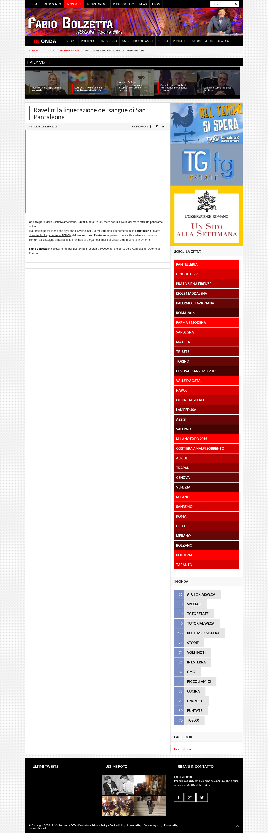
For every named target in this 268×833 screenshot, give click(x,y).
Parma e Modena (191, 322)
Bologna (184, 555)
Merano (183, 536)
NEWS (143, 4)
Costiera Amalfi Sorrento (200, 448)
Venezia (183, 487)
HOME (34, 4)
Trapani (183, 468)
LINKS (156, 4)
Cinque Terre (188, 274)
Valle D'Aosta (188, 381)
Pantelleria (187, 264)
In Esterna (109, 41)
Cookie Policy (117, 825)
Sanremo (184, 507)
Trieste (182, 352)
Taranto (184, 565)
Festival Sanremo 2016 (196, 371)
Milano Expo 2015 (191, 439)
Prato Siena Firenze (193, 284)
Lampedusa (186, 410)
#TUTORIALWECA (201, 594)
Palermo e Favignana (195, 303)
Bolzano (184, 545)
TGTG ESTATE (198, 614)
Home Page (35, 50)
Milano (183, 497)
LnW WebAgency (152, 825)
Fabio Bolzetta (182, 748)
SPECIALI (194, 604)
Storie (71, 41)
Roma (181, 516)
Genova (183, 477)
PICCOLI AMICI (199, 681)
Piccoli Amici (143, 41)
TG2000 (195, 41)
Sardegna (185, 332)
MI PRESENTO (52, 4)
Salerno (183, 429)
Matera (183, 342)
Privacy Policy (99, 825)
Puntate (179, 41)
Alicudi (182, 458)
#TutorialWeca (217, 41)
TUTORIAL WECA (200, 623)
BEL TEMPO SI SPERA (203, 633)
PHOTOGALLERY (123, 4)
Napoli (182, 390)
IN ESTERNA (196, 662)
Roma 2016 (185, 313)
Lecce (181, 526)
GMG (125, 41)
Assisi (181, 419)
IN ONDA (72, 4)
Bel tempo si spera (69, 50)
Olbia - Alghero (190, 400)
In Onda (50, 50)
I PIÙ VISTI (195, 701)
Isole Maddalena (191, 293)
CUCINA (193, 691)
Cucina (163, 41)
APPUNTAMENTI (97, 4)
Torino (182, 361)
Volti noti (89, 41)
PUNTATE (194, 711)
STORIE (193, 643)
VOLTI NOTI (196, 652)
